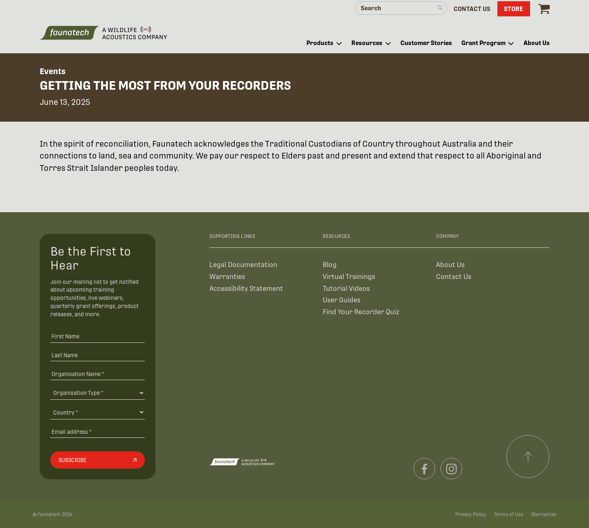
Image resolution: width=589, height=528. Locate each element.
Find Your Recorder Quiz (361, 312)
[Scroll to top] (528, 456)
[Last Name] (97, 355)
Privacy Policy (470, 514)
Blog (330, 265)
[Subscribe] (97, 460)
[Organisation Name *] (97, 374)
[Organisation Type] (97, 393)
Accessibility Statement (246, 288)
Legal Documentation (243, 265)
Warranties (227, 277)
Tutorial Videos (346, 288)
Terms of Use (508, 514)
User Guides (341, 300)
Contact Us (453, 277)
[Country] (97, 412)
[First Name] (97, 336)
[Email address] (97, 431)
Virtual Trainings (349, 277)
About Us (450, 265)
